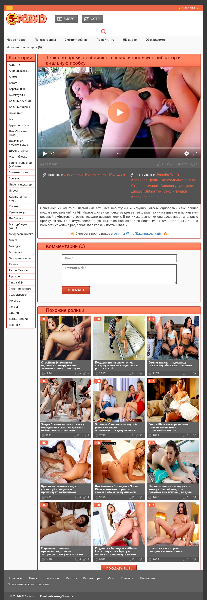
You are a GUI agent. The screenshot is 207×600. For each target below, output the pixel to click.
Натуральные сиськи (178, 180)
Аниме (13, 76)
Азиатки (14, 64)
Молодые (15, 246)
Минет (13, 240)
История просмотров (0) (24, 47)
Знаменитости (18, 172)
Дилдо (136, 191)
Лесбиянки (16, 218)
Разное (13, 264)
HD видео (130, 40)
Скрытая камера (20, 288)
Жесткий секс (18, 156)
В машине (15, 113)
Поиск (33, 578)
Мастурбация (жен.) (18, 226)
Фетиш (13, 306)
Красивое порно (144, 197)
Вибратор (153, 191)
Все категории (18, 318)
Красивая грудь (144, 180)
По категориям (45, 40)
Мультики (15, 252)
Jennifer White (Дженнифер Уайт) (138, 233)
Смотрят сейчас (76, 40)
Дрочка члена (18, 150)
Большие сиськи (20, 101)
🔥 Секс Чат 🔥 (189, 8)
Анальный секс (19, 70)
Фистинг (14, 312)
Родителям (147, 578)
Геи (11, 119)
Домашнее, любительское (18, 142)
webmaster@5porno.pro (61, 596)
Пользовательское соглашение (28, 584)
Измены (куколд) (20, 184)
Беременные (17, 89)
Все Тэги (14, 324)
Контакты (127, 578)
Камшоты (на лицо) (18, 198)
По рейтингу (105, 40)
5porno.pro (31, 596)
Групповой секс (19, 125)
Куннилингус (17, 212)
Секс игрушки (175, 191)
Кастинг (14, 206)
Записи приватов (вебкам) (20, 164)
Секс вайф (16, 282)
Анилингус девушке (177, 186)
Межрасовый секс (21, 234)
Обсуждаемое (156, 40)
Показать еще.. (119, 569)
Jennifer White (168, 174)
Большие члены (19, 107)
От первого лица (20, 258)
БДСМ (13, 82)
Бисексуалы (17, 95)
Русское (14, 276)
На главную (15, 578)
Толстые (14, 300)
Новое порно (16, 40)
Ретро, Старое (18, 270)
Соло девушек (18, 294)
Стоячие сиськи (144, 186)
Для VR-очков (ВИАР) (18, 133)
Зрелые (14, 178)
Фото (111, 578)
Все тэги (71, 578)
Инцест (13, 190)
